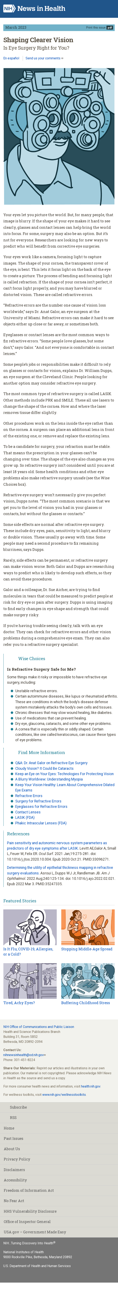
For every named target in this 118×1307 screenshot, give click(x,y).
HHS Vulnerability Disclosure (30, 1211)
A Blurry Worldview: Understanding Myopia (49, 779)
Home (9, 1128)
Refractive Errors (28, 796)
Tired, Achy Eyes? (19, 1002)
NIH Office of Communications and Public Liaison (38, 1027)
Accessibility (15, 1180)
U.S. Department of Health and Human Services (37, 1266)
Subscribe (15, 1107)
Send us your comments (43, 58)
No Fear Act (14, 1200)
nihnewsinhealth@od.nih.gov (23, 1055)
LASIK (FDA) (25, 817)
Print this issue (96, 27)
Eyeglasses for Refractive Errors (41, 807)
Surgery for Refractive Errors (38, 801)
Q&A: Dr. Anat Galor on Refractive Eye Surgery (51, 763)
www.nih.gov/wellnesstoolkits (64, 1095)
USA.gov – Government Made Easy (35, 1232)
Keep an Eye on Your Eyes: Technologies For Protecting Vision (64, 774)
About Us (12, 1148)
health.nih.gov (90, 1086)
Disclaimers (14, 1169)
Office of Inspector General (27, 1221)
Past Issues (13, 1138)
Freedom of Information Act (29, 1190)
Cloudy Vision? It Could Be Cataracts (44, 768)
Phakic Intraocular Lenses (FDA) (41, 823)
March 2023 (15, 27)
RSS (10, 1117)
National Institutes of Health (23, 1252)
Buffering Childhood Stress (85, 1002)
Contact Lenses (28, 812)
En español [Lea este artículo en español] (11, 58)
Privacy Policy (17, 1159)
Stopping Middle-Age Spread (86, 949)
